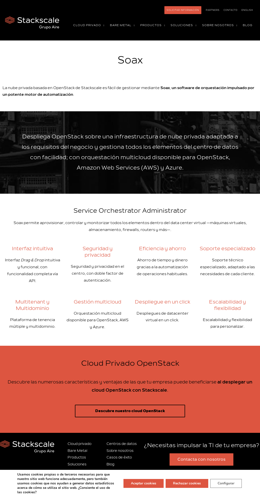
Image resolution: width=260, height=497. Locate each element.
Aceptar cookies (143, 483)
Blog (110, 464)
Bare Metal (77, 451)
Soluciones (77, 464)
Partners (213, 10)
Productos (77, 457)
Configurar (226, 483)
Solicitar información (183, 10)
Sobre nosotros (120, 451)
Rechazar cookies (187, 483)
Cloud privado (79, 444)
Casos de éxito (119, 457)
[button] (102, 25)
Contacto (231, 10)
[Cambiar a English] (247, 10)
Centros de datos (121, 444)
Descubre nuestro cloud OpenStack (130, 411)
